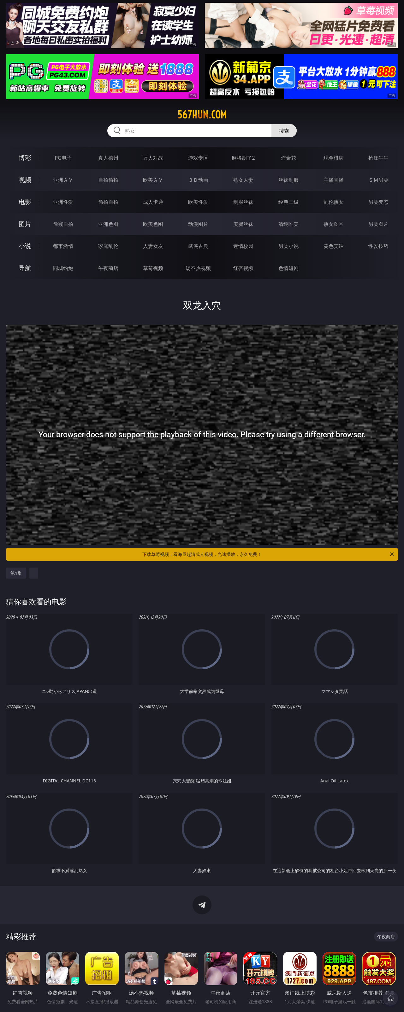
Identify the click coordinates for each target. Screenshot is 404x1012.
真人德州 (108, 157)
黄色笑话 (334, 246)
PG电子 (63, 157)
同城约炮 (63, 268)
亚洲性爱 (63, 201)
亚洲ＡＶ (63, 179)
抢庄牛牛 (378, 157)
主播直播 (334, 179)
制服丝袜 (243, 201)
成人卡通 (153, 201)
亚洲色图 (108, 223)
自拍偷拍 (108, 179)
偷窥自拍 (63, 223)
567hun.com (202, 114)
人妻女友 (153, 246)
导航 (25, 268)
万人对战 (153, 157)
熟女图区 (334, 223)
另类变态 (378, 201)
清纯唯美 (288, 223)
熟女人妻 (243, 179)
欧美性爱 (198, 201)
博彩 (25, 157)
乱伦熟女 (334, 201)
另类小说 (288, 246)
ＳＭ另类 (378, 179)
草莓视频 (153, 268)
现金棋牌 (334, 157)
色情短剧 (288, 268)
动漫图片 (198, 223)
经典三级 (288, 201)
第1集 (16, 573)
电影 (25, 201)
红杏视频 (243, 268)
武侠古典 (198, 246)
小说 (25, 246)
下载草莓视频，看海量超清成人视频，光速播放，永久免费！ (268, 554)
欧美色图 (153, 223)
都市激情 (63, 246)
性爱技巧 (378, 246)
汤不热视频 (198, 268)
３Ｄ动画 (198, 179)
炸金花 (288, 157)
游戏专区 (198, 157)
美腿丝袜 (243, 223)
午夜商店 (108, 268)
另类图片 (378, 223)
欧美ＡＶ (153, 179)
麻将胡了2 (243, 157)
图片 (25, 224)
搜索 (284, 130)
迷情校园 (243, 246)
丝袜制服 (288, 179)
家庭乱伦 (108, 246)
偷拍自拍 (108, 201)
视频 (25, 179)
